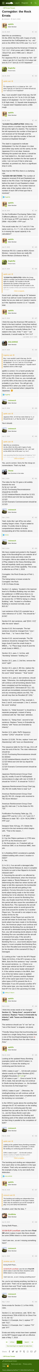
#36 (36, 1136)
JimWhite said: (8, 1261)
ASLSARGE (13, 342)
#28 (36, 350)
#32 (36, 517)
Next (27, 1342)
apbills (11, 24)
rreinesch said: (8, 1195)
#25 (36, 247)
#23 (36, 120)
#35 (36, 1055)
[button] (3, 3)
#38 (36, 1222)
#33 (36, 548)
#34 (36, 1006)
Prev (12, 1342)
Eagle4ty (11, 68)
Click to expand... (19, 291)
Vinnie (10, 471)
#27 (36, 318)
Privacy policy (27, 1364)
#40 (36, 1302)
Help (3, 1366)
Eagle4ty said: (7, 355)
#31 (36, 478)
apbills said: (7, 81)
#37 (36, 1190)
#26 (36, 269)
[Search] (35, 3)
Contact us (5, 1364)
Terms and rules (16, 1364)
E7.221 (21, 1076)
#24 (36, 210)
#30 (36, 436)
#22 (36, 76)
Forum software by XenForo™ (18, 1370)
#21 (36, 32)
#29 (36, 408)
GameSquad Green (9, 1361)
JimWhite (12, 1214)
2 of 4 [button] (19, 1342)
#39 (36, 1256)
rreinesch (7, 19)
